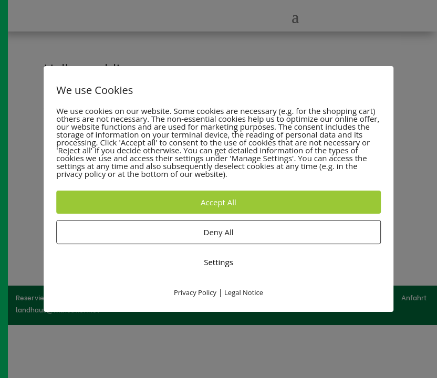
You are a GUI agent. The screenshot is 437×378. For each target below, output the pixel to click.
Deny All (219, 232)
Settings (218, 262)
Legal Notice (243, 292)
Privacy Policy (195, 292)
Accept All (218, 202)
